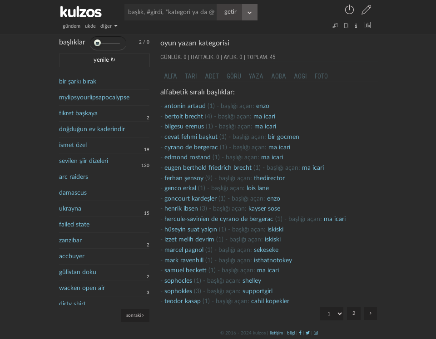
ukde (90, 26)
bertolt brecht (183, 116)
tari (191, 76)
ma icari (264, 116)
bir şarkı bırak (77, 82)
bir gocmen (283, 137)
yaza (256, 76)
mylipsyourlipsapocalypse (94, 97)
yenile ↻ (104, 60)
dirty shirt (72, 304)
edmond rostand (187, 157)
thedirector (269, 178)
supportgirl (257, 291)
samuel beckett (185, 270)
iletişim (276, 333)
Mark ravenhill (183, 260)
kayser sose (264, 209)
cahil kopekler (270, 301)
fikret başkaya (78, 113)
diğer (109, 26)
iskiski (275, 229)
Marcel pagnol (183, 250)
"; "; (331, 313)
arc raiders (73, 177)
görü (234, 76)
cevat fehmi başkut (191, 137)
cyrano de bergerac (191, 147)
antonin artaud (185, 106)
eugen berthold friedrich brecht (208, 168)
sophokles (178, 291)
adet (212, 76)
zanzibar (70, 240)
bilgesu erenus (184, 126)
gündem (71, 26)
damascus (73, 193)
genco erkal (180, 188)
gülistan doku (77, 272)
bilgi (291, 333)
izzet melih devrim (189, 239)
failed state (74, 224)
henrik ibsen (181, 209)
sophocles (178, 281)
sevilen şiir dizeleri (83, 161)
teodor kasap (182, 301)
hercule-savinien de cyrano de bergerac (218, 219)
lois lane (258, 188)
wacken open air (82, 288)
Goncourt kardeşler (190, 199)
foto (321, 76)
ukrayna (70, 209)
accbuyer (71, 256)
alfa (170, 76)
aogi (300, 76)
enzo (262, 106)
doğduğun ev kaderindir (92, 129)
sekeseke (266, 250)
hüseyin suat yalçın (190, 229)
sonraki (135, 315)
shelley (252, 281)
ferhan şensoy (183, 178)
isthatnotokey (273, 260)
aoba (278, 76)
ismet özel (73, 145)
